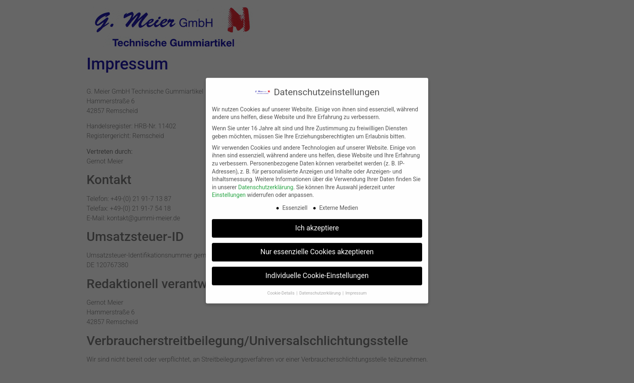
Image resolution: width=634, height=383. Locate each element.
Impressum (356, 288)
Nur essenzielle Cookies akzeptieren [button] (317, 247)
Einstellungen (229, 190)
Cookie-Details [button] (281, 288)
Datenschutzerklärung (265, 182)
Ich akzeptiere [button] (317, 223)
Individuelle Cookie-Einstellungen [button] (316, 271)
